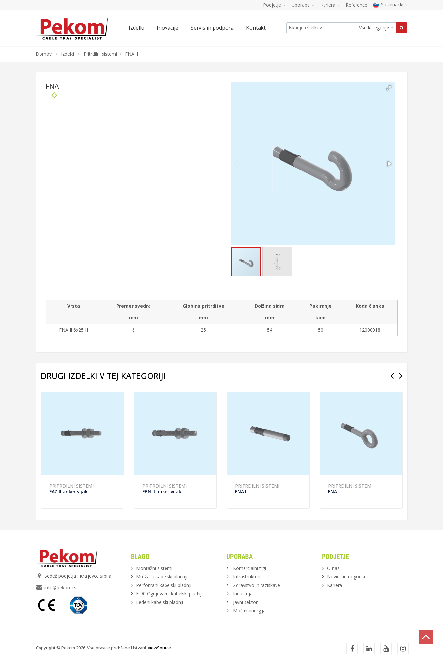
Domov (44, 54)
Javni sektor (245, 602)
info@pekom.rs (60, 587)
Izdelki (68, 54)
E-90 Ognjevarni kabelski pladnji (169, 594)
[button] (389, 88)
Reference (356, 5)
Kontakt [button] (256, 27)
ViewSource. (160, 648)
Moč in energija (249, 610)
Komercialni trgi (249, 568)
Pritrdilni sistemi (100, 54)
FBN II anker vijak (161, 491)
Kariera (334, 585)
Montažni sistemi (154, 568)
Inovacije (167, 27)
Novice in (346, 577)
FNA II (241, 491)
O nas (333, 568)
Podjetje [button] (274, 5)
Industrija (243, 594)
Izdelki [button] (136, 27)
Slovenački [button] (390, 4)
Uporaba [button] (303, 5)
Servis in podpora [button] (212, 27)
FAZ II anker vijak (68, 491)
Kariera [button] (330, 5)
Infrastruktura (247, 577)
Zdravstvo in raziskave (256, 585)
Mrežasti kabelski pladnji (161, 577)
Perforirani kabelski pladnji (163, 585)
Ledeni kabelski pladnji (159, 602)
